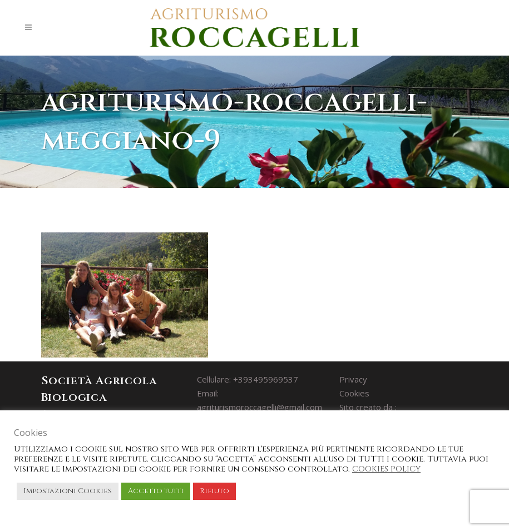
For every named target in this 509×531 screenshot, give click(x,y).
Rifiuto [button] (214, 491)
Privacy (353, 379)
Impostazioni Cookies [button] (67, 491)
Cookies (354, 393)
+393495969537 (265, 379)
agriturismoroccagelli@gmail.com (259, 407)
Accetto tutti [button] (156, 491)
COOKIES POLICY (386, 469)
